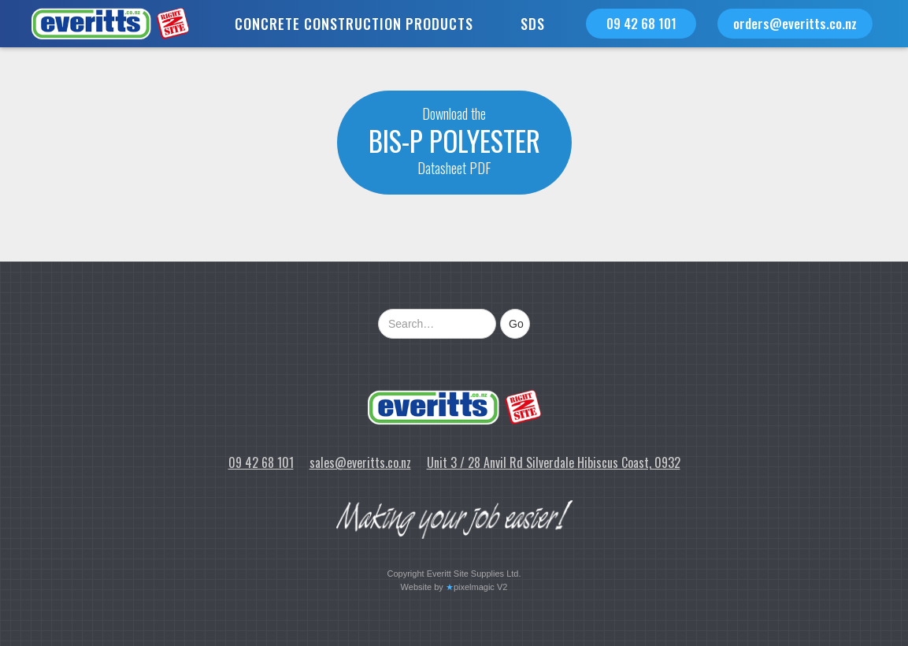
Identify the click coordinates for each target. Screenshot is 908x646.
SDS (533, 23)
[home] (94, 23)
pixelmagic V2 (480, 587)
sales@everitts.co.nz (360, 462)
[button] (354, 23)
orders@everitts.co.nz (795, 23)
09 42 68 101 (641, 23)
